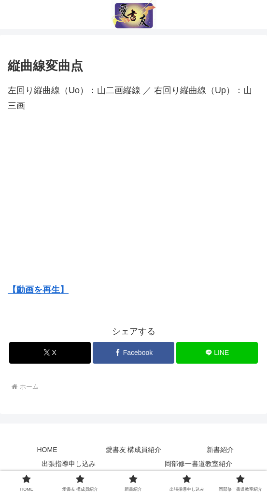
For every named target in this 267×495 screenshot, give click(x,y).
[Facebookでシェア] (133, 353)
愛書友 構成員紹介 (134, 449)
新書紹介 (220, 449)
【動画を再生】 (38, 290)
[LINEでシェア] (217, 353)
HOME (47, 449)
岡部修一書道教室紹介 (198, 463)
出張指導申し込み (69, 463)
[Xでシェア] (50, 353)
